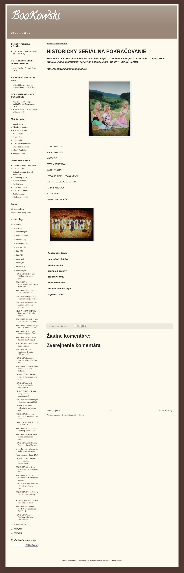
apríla (18, 263)
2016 (16, 533)
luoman (99, 561)
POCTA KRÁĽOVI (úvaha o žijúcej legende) (27, 345)
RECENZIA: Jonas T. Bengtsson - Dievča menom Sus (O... (24, 385)
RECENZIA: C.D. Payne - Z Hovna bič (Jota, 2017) (27, 332)
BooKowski (35, 17)
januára (19, 524)
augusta (19, 247)
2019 (16, 224)
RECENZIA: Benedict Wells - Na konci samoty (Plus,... (27, 320)
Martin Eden (19, 209)
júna (18, 255)
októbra (19, 240)
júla (18, 251)
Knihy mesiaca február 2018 (27, 455)
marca (18, 267)
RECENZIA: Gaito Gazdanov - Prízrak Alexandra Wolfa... (24, 517)
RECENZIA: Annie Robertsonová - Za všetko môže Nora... (27, 284)
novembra (20, 236)
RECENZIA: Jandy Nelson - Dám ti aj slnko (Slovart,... (27, 444)
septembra (20, 243)
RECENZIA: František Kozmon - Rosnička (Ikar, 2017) (27, 360)
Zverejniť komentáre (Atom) (73, 415)
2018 (16, 228)
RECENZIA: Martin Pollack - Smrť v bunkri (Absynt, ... (27, 494)
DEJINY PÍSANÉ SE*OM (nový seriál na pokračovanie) (26, 393)
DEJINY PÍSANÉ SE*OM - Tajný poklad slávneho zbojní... (27, 313)
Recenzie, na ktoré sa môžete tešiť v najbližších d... (27, 501)
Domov (109, 410)
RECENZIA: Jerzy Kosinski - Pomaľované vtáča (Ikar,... (27, 486)
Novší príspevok (53, 410)
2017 (16, 529)
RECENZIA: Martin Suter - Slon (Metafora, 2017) (26, 291)
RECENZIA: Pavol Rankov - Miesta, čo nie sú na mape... (27, 436)
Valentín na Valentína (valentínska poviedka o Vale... (26, 408)
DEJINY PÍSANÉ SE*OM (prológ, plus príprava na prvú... (26, 377)
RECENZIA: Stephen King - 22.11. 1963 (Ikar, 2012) (27, 326)
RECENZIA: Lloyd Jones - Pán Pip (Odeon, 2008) (26, 429)
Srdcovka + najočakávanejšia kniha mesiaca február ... (27, 450)
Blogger (118, 561)
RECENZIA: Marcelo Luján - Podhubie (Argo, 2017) (27, 401)
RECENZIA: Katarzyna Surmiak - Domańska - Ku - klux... (27, 416)
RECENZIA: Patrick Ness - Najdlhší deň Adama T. (26, 339)
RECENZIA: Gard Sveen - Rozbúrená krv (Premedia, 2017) (27, 469)
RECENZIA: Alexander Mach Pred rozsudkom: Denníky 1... (26, 509)
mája (18, 259)
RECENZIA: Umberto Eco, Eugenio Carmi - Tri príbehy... (26, 305)
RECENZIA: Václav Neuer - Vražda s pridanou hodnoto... (27, 368)
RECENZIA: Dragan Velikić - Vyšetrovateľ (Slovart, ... (27, 298)
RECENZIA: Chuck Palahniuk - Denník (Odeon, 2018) (24, 352)
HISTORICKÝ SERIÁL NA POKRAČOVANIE (27, 423)
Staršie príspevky (165, 410)
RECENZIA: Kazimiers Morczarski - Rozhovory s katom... (27, 477)
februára (19, 271)
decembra (20, 232)
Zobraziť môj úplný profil (21, 213)
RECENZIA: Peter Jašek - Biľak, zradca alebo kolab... (26, 276)
